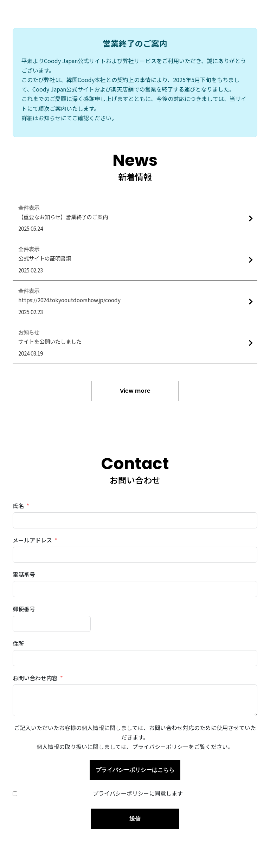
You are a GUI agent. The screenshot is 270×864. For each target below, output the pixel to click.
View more (135, 391)
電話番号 (24, 574)
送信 (135, 819)
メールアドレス (32, 540)
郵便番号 (24, 609)
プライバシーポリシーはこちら (135, 770)
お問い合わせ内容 (35, 678)
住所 (18, 643)
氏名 (18, 505)
